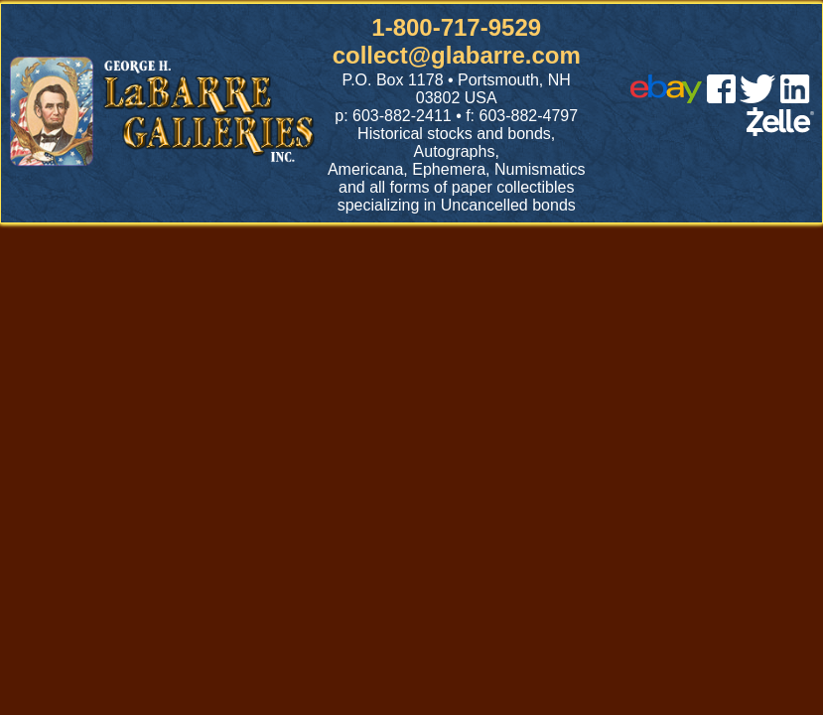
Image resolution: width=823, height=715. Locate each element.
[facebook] (721, 97)
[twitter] (757, 97)
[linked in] (795, 97)
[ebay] (666, 97)
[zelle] (780, 130)
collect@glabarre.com (457, 55)
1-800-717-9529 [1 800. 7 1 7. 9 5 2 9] (456, 27)
